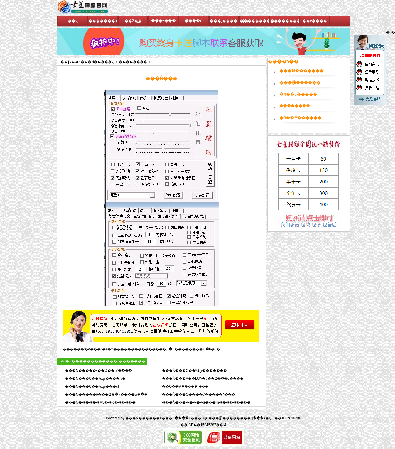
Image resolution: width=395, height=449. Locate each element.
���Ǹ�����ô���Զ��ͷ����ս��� (106, 394)
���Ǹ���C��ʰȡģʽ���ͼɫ (92, 386)
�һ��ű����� (298, 94)
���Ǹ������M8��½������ (100, 402)
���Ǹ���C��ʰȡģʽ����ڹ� (95, 379)
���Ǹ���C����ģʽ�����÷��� (198, 394)
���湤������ (299, 82)
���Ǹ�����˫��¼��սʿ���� (98, 371)
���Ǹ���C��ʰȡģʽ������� (194, 371)
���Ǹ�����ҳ (97, 62)
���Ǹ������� (301, 71)
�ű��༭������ (300, 118)
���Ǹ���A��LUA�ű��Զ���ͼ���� (203, 379)
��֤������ (294, 106)
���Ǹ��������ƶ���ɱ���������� (208, 402)
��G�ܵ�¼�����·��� (185, 386)
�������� (133, 62)
